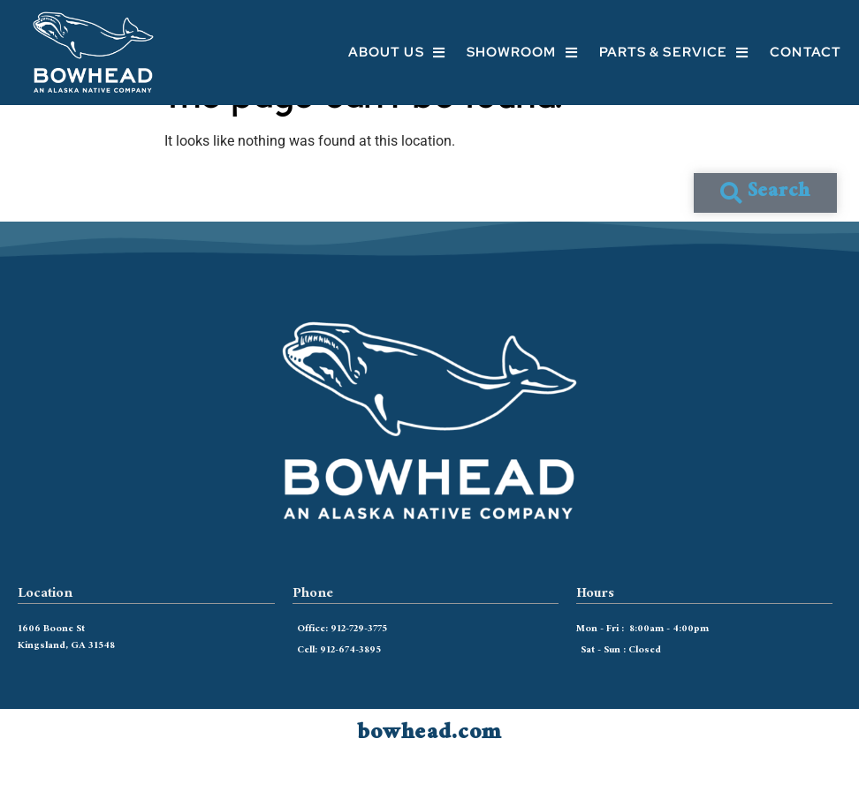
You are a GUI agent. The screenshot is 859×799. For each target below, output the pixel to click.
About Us (396, 52)
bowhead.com (429, 771)
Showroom (522, 52)
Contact (805, 52)
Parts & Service (674, 52)
